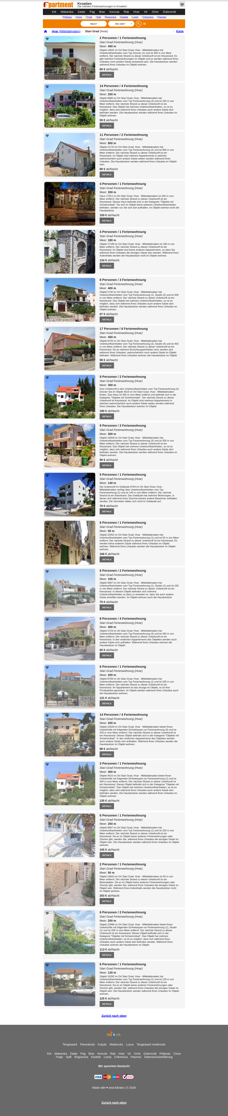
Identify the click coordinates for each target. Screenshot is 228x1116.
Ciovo (79, 17)
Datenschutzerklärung (158, 1057)
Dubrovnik (169, 11)
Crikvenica (148, 17)
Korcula (114, 11)
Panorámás (87, 1044)
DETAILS (106, 74)
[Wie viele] (121, 24)
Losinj (135, 17)
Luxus (130, 1044)
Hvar (136, 11)
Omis (155, 11)
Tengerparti (70, 1044)
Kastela (124, 17)
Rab (126, 11)
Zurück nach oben (114, 1015)
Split (98, 17)
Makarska (67, 11)
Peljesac (67, 17)
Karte (180, 31)
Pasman (162, 17)
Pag (92, 11)
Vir (145, 11)
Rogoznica (110, 17)
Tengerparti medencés (151, 1044)
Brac (102, 11)
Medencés (116, 1044)
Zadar (81, 11)
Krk (54, 11)
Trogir (89, 17)
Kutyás (102, 1044)
